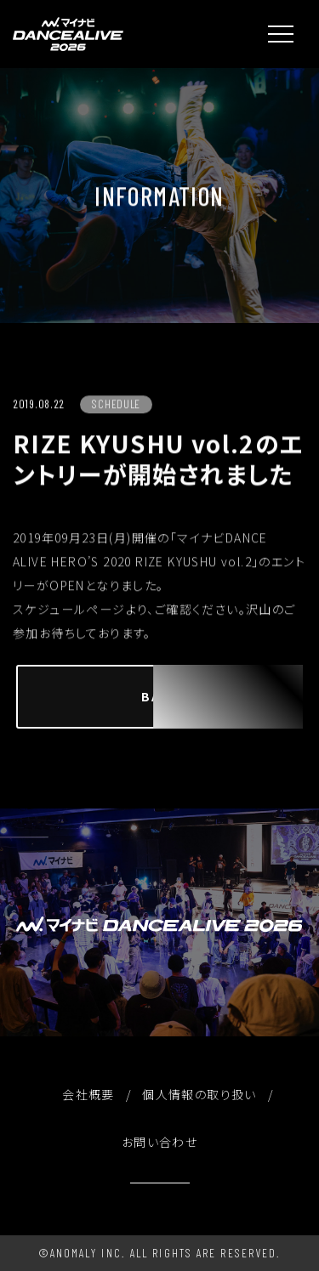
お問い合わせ (159, 1141)
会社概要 (88, 1094)
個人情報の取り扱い (199, 1094)
